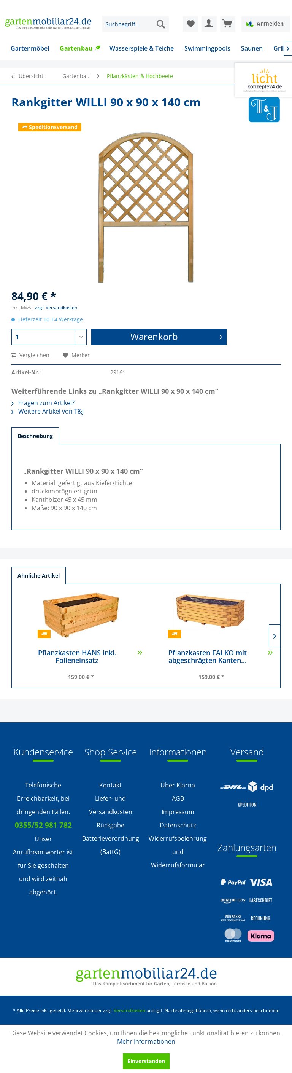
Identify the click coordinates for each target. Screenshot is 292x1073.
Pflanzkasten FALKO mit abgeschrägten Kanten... (220, 657)
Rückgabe (110, 825)
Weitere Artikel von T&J (47, 411)
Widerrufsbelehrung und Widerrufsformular (178, 851)
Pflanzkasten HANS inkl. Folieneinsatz (90, 657)
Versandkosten (129, 1010)
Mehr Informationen (146, 1041)
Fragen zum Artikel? (43, 403)
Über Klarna (177, 785)
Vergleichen (30, 355)
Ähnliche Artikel (38, 575)
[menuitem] (135, 24)
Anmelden (265, 24)
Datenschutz (178, 825)
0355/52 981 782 (43, 825)
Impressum (178, 812)
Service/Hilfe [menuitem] (258, 6)
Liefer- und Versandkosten (110, 805)
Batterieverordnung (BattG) (110, 845)
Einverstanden (146, 1061)
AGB (178, 798)
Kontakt (110, 785)
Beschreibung (35, 435)
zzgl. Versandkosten (56, 307)
